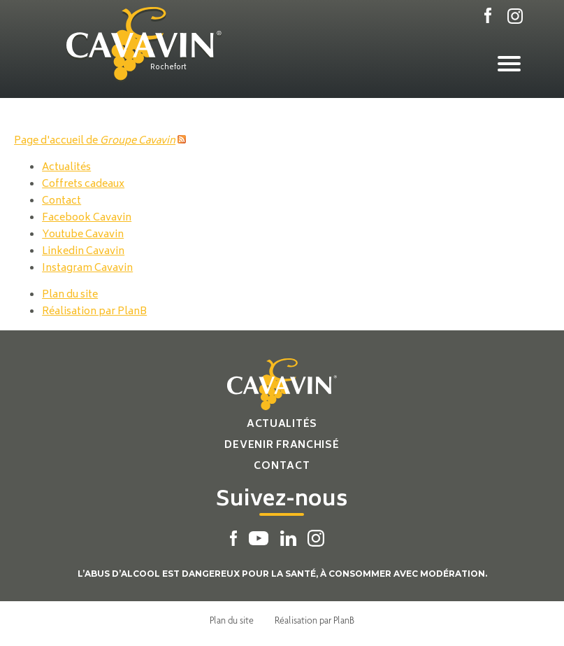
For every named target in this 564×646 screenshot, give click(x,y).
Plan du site (70, 295)
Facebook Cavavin (86, 218)
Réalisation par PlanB (94, 312)
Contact (61, 201)
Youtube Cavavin (83, 235)
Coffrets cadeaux (83, 184)
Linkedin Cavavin (83, 251)
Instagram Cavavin (87, 268)
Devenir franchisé (281, 445)
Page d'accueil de (94, 141)
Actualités (66, 167)
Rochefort (168, 68)
